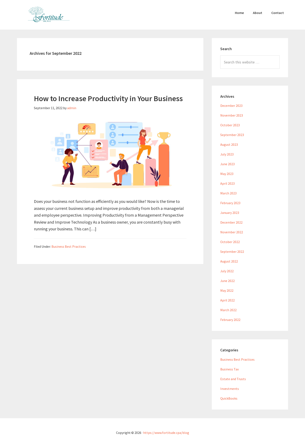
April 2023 (227, 183)
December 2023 (231, 105)
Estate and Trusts (233, 379)
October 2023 (230, 125)
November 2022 (231, 232)
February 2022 (230, 320)
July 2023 (227, 154)
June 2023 (227, 164)
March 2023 (228, 193)
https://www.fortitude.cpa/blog (166, 432)
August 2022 (229, 261)
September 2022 (232, 251)
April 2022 (227, 300)
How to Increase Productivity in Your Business (108, 98)
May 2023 (226, 174)
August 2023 (229, 144)
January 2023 (229, 212)
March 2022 (228, 310)
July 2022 (227, 271)
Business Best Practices (68, 246)
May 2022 (226, 290)
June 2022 (227, 281)
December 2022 (231, 222)
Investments (229, 388)
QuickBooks (228, 398)
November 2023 (231, 115)
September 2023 (232, 135)
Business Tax (229, 369)
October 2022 (230, 242)
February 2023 (230, 203)
